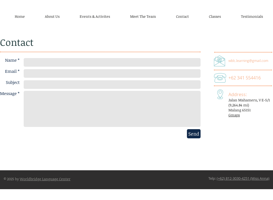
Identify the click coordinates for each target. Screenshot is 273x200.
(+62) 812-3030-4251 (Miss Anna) (243, 178)
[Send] (194, 133)
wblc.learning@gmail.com (248, 60)
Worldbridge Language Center (45, 178)
